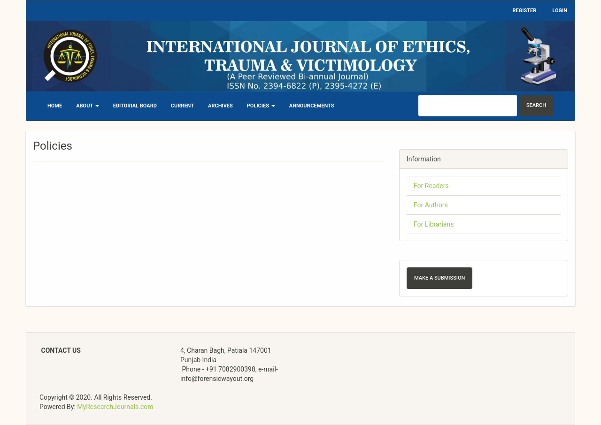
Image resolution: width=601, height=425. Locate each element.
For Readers (431, 186)
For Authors (431, 205)
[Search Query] (467, 105)
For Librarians (434, 224)
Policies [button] (261, 106)
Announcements (311, 106)
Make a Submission (439, 278)
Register (525, 11)
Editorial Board (135, 106)
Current (182, 106)
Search (536, 105)
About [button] (87, 106)
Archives (220, 106)
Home (54, 106)
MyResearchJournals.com (115, 406)
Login (559, 11)
